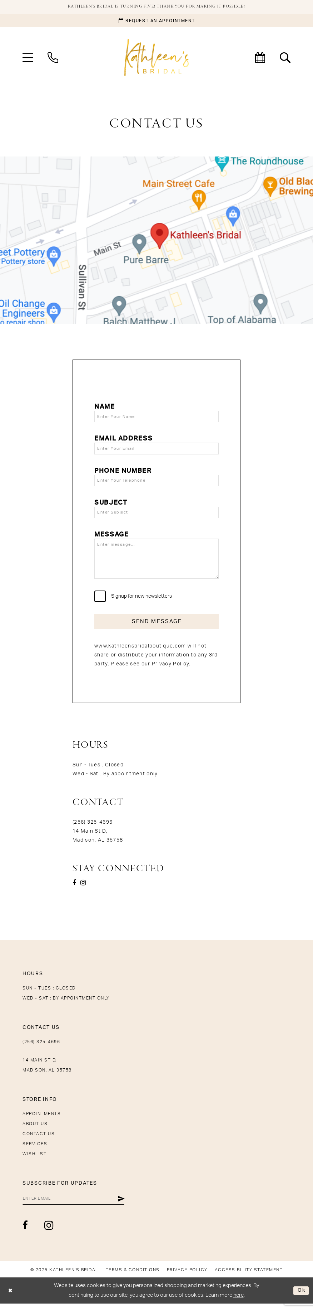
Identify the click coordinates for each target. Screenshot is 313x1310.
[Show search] (285, 58)
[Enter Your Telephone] (156, 482)
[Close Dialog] (11, 1297)
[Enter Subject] (156, 515)
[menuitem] (27, 58)
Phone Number (123, 472)
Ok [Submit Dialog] (301, 1296)
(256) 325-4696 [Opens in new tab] (93, 827)
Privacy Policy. (171, 669)
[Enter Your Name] (156, 417)
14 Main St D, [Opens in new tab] (90, 836)
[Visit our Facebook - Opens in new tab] (74, 888)
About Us (35, 1129)
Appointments (42, 1119)
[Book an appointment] (156, 20)
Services (35, 1149)
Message (111, 537)
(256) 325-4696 (41, 1047)
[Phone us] (52, 58)
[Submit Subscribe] (127, 1204)
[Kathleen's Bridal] (156, 58)
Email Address (123, 440)
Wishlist (34, 1159)
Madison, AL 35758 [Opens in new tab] (98, 845)
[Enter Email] (76, 1204)
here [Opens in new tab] (238, 1301)
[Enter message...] (156, 562)
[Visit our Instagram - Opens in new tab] (83, 888)
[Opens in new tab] (156, 240)
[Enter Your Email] (156, 450)
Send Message (157, 627)
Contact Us (39, 1139)
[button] (27, 58)
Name (104, 407)
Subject (110, 505)
